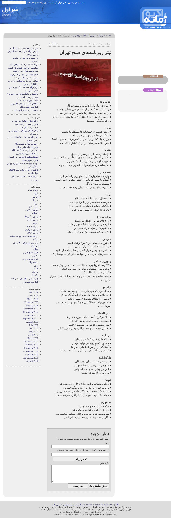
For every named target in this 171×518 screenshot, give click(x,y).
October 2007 (31, 315)
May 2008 (33, 292)
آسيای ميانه (33, 190)
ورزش (35, 272)
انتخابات (34, 213)
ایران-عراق (32, 232)
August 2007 (32, 322)
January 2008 (32, 305)
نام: (107, 442)
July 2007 (33, 325)
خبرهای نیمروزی (30, 259)
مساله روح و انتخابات (28, 100)
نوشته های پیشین (77, 2)
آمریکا (35, 200)
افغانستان (33, 206)
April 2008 (33, 295)
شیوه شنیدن (68, 504)
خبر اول (101, 35)
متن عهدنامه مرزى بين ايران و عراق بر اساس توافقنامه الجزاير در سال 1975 (23, 51)
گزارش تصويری (30, 282)
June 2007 (33, 328)
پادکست (40, 2)
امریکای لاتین (31, 210)
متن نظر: (104, 463)
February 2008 (31, 302)
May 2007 (33, 331)
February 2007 (31, 341)
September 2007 (30, 318)
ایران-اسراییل (31, 229)
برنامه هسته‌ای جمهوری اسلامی (23, 236)
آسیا (36, 193)
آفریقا (35, 197)
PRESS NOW (108, 504)
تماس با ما (57, 504)
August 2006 (32, 361)
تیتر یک (34, 246)
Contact (96, 504)
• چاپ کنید (53, 43)
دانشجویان (33, 262)
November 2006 (30, 351)
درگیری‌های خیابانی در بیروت (24, 121)
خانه (109, 35)
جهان (35, 249)
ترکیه (35, 239)
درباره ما (80, 504)
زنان (36, 265)
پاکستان (34, 275)
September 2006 (30, 358)
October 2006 (31, 354)
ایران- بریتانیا (32, 226)
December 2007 (30, 308)
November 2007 (30, 312)
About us (88, 504)
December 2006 (30, 348)
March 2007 (32, 338)
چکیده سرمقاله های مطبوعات (24, 278)
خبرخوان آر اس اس (56, 2)
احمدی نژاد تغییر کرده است (25, 110)
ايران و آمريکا (31, 216)
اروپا (36, 203)
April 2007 (33, 335)
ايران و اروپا (32, 219)
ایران (35, 223)
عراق (35, 268)
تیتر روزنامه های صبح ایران (84, 35)
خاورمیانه (34, 255)
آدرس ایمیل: (103, 450)
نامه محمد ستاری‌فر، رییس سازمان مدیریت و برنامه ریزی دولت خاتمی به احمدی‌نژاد (24, 74)
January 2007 (32, 344)
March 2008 (32, 299)
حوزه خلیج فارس (30, 252)
